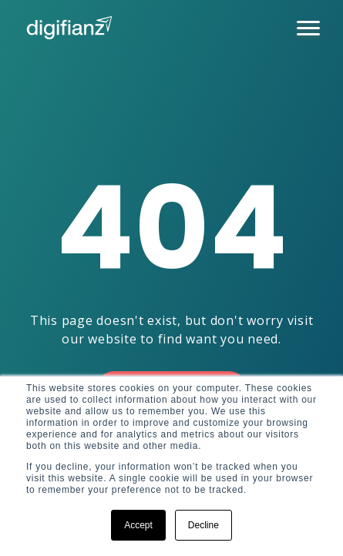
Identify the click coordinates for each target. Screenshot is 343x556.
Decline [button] (203, 525)
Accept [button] (138, 525)
